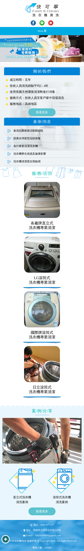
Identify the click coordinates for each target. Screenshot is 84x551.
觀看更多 (42, 112)
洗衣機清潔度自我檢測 (23, 162)
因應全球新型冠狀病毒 (23, 138)
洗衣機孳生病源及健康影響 (26, 154)
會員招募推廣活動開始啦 (25, 131)
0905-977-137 (47, 525)
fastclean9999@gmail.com (48, 535)
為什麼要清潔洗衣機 (22, 146)
